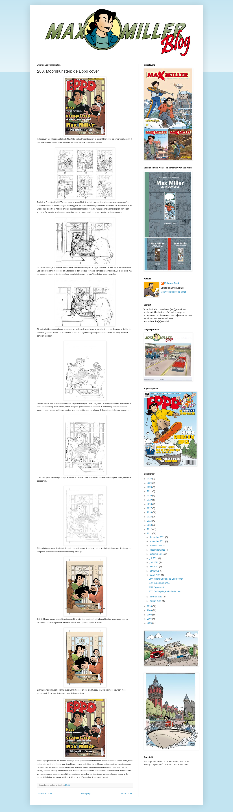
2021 (149, 491)
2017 (149, 508)
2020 (149, 495)
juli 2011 (153, 558)
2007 (149, 619)
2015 (149, 516)
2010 (149, 606)
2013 (149, 525)
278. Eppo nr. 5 (156, 587)
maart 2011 (155, 575)
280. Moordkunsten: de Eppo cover (166, 579)
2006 (149, 623)
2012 (149, 529)
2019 (149, 500)
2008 (149, 614)
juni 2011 (154, 562)
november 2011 (157, 541)
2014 (149, 521)
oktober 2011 (156, 545)
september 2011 (157, 550)
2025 (149, 478)
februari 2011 (156, 596)
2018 (149, 504)
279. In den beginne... (159, 583)
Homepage (85, 793)
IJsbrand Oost (171, 283)
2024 (149, 483)
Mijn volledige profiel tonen (173, 292)
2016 (149, 512)
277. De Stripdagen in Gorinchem (165, 591)
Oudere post (126, 793)
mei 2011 (154, 566)
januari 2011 (155, 601)
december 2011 (157, 537)
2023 (149, 487)
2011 (149, 533)
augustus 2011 (156, 554)
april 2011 (154, 571)
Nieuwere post (45, 793)
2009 (149, 610)
